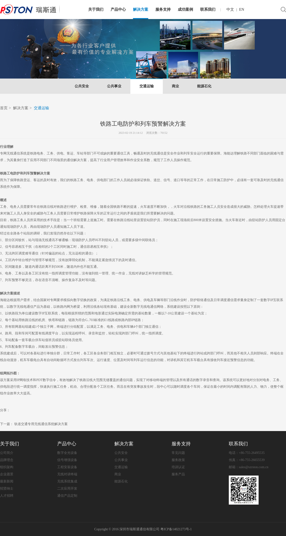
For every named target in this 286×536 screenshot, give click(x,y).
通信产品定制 (67, 495)
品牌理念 (6, 460)
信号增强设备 (67, 460)
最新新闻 (6, 481)
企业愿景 (6, 474)
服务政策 (178, 460)
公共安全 (82, 86)
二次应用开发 (67, 488)
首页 (4, 108)
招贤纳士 (6, 488)
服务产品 (178, 474)
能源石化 (204, 86)
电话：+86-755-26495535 (247, 453)
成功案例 (185, 9)
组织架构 (6, 467)
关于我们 (95, 9)
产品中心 (118, 9)
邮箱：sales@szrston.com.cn (248, 467)
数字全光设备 (67, 453)
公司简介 (6, 453)
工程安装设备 (67, 467)
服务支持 (163, 9)
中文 (230, 9)
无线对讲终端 (67, 474)
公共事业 (114, 86)
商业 (175, 86)
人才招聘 (6, 495)
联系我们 (207, 9)
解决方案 (140, 9)
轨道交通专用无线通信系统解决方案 (41, 424)
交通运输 (146, 86)
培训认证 (178, 467)
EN (241, 9)
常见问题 (178, 453)
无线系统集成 (67, 481)
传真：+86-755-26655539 (247, 460)
